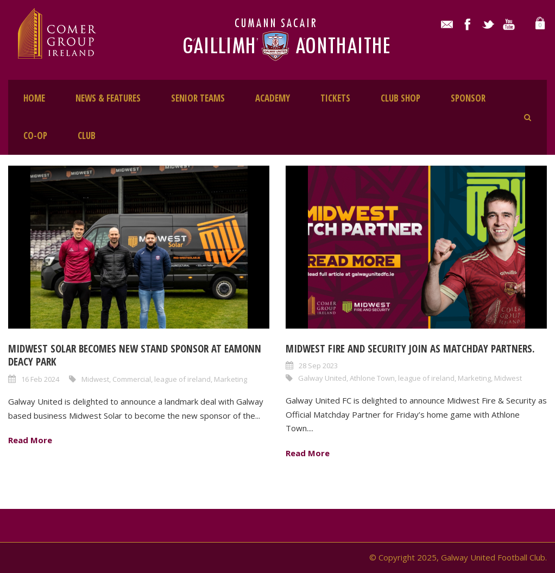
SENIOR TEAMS (198, 98)
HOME (34, 98)
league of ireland (182, 379)
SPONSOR (468, 98)
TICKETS (335, 98)
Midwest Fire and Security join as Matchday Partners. (410, 349)
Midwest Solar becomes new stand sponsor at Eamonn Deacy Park (134, 355)
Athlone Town (372, 378)
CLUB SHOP (400, 98)
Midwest (95, 379)
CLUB (87, 135)
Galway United (322, 378)
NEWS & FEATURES (108, 98)
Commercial (131, 379)
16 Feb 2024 (40, 379)
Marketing (230, 379)
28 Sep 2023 (318, 365)
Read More (30, 440)
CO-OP (35, 135)
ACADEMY (272, 98)
